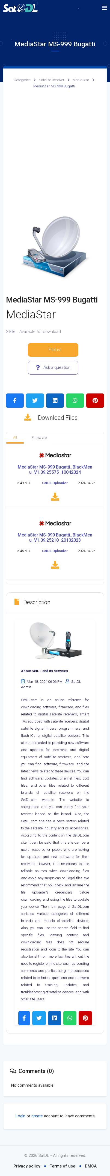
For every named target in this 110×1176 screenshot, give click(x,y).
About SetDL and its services (44, 673)
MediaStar (81, 80)
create (37, 1118)
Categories (22, 80)
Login (20, 1118)
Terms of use (62, 1166)
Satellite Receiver (51, 80)
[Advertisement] (55, 152)
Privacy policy (26, 1166)
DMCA (91, 1166)
